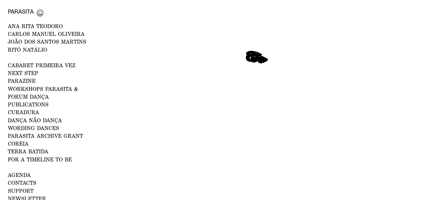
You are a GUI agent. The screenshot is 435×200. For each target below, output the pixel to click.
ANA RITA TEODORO (35, 26)
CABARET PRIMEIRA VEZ (41, 65)
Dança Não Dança (35, 120)
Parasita (21, 11)
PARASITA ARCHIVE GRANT (45, 135)
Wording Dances (33, 128)
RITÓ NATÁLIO (27, 49)
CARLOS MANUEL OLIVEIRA (46, 34)
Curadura (23, 112)
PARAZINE (22, 81)
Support (21, 191)
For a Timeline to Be (40, 159)
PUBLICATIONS (28, 104)
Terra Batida (28, 151)
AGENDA (19, 175)
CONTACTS (22, 182)
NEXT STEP (23, 73)
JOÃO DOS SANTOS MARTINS (47, 41)
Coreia (18, 143)
